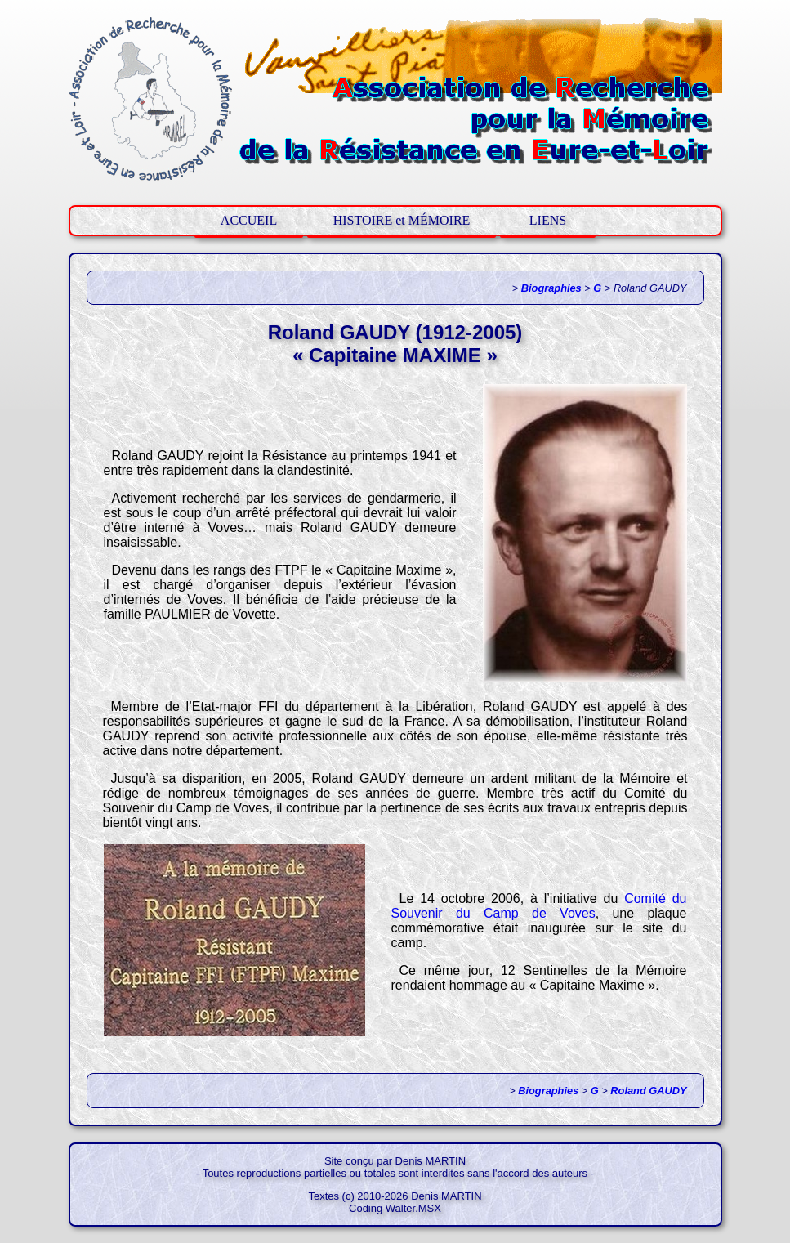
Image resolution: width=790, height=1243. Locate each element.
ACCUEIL (249, 220)
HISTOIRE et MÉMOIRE (402, 220)
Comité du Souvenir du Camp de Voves (539, 906)
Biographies (551, 288)
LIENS (547, 220)
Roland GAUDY (648, 1090)
